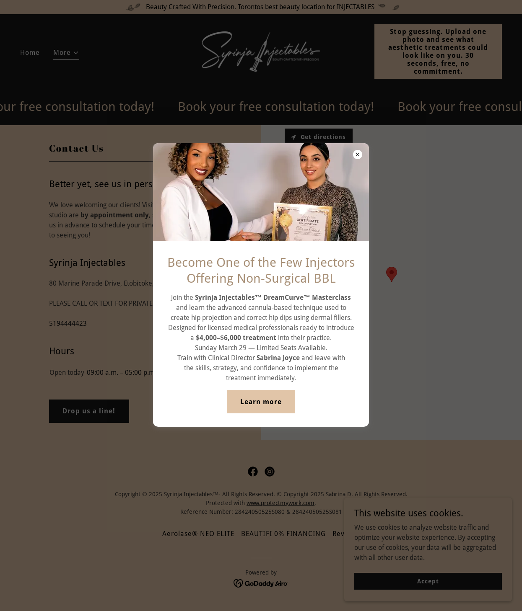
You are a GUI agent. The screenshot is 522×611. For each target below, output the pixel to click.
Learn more (261, 402)
